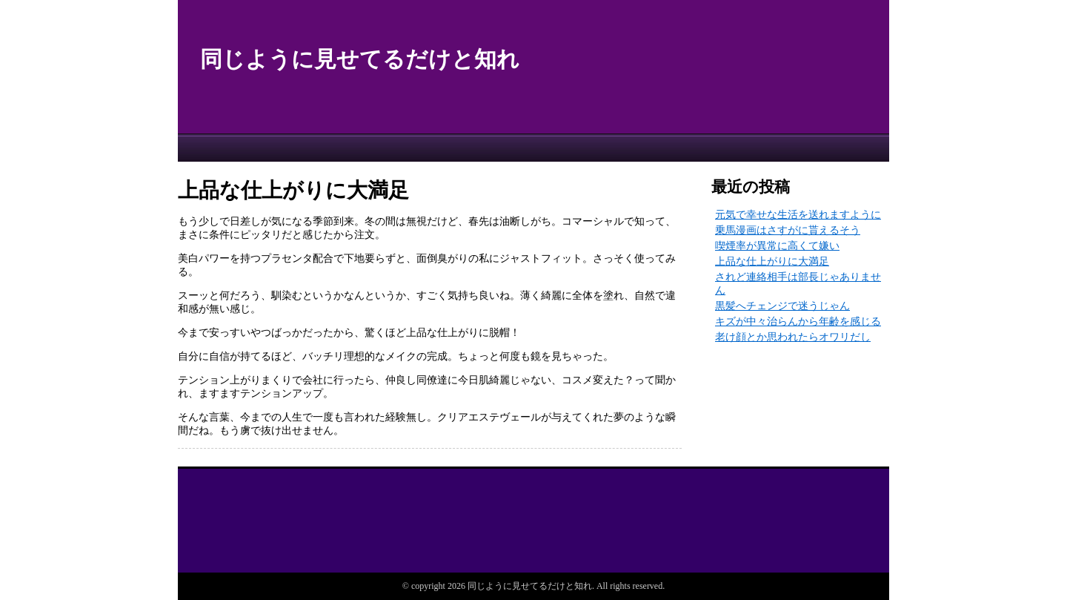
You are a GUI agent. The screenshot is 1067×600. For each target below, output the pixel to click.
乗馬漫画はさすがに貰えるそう (787, 230)
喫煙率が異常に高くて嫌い (777, 245)
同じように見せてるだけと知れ (359, 59)
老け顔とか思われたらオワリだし (793, 337)
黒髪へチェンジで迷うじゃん (782, 305)
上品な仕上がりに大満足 (772, 261)
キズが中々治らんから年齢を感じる (798, 321)
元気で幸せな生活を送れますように (798, 214)
